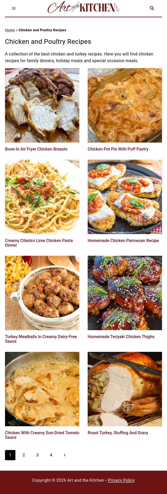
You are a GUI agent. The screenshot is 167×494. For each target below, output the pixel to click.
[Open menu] (14, 8)
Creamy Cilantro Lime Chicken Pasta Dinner (39, 243)
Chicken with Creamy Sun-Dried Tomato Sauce (42, 435)
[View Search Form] (152, 8)
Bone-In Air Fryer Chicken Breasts (36, 149)
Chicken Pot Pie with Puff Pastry (118, 149)
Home (10, 30)
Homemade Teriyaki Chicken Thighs (121, 336)
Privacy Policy (121, 480)
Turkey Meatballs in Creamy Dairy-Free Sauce (41, 339)
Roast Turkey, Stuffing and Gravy (118, 432)
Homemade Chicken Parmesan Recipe (123, 240)
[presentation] (42, 105)
